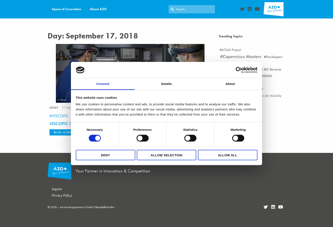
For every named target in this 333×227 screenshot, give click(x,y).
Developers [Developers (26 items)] (274, 57)
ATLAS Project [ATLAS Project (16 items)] (231, 50)
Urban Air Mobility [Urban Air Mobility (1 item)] (268, 95)
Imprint (57, 188)
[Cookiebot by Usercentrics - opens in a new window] (238, 70)
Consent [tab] (102, 84)
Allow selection (166, 155)
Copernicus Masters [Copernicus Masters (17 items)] (241, 56)
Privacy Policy (62, 195)
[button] (62, 132)
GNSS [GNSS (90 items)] (267, 76)
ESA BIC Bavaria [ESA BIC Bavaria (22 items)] (269, 69)
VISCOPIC (60, 115)
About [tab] (230, 84)
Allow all (227, 155)
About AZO (98, 9)
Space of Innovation (66, 9)
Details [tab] (166, 84)
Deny (105, 155)
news (53, 108)
